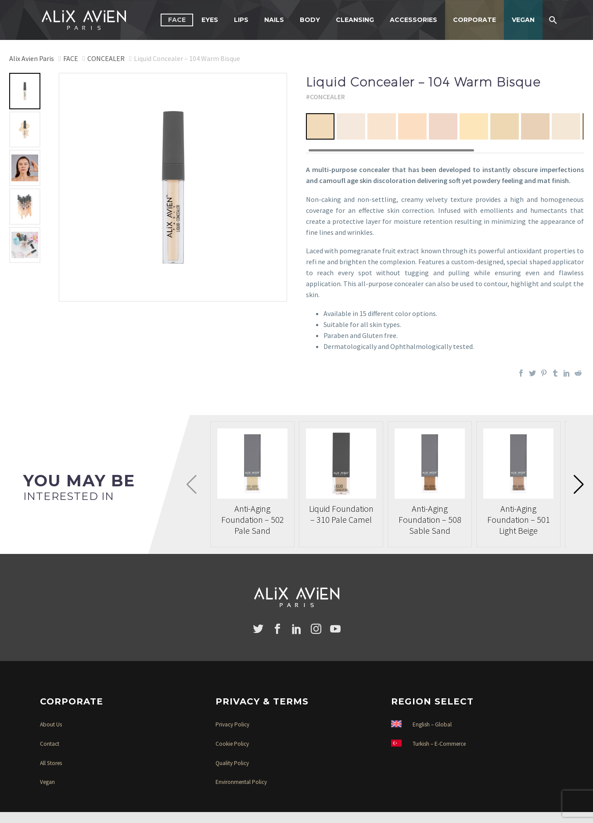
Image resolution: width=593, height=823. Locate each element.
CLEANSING (355, 20)
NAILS (274, 20)
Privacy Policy (232, 724)
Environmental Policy (241, 782)
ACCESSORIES (413, 20)
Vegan (47, 782)
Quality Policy (232, 763)
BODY (310, 20)
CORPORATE (474, 20)
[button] (579, 484)
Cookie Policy (232, 744)
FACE (177, 20)
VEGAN (523, 20)
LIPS (241, 20)
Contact (49, 744)
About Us (51, 724)
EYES (209, 20)
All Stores (51, 763)
